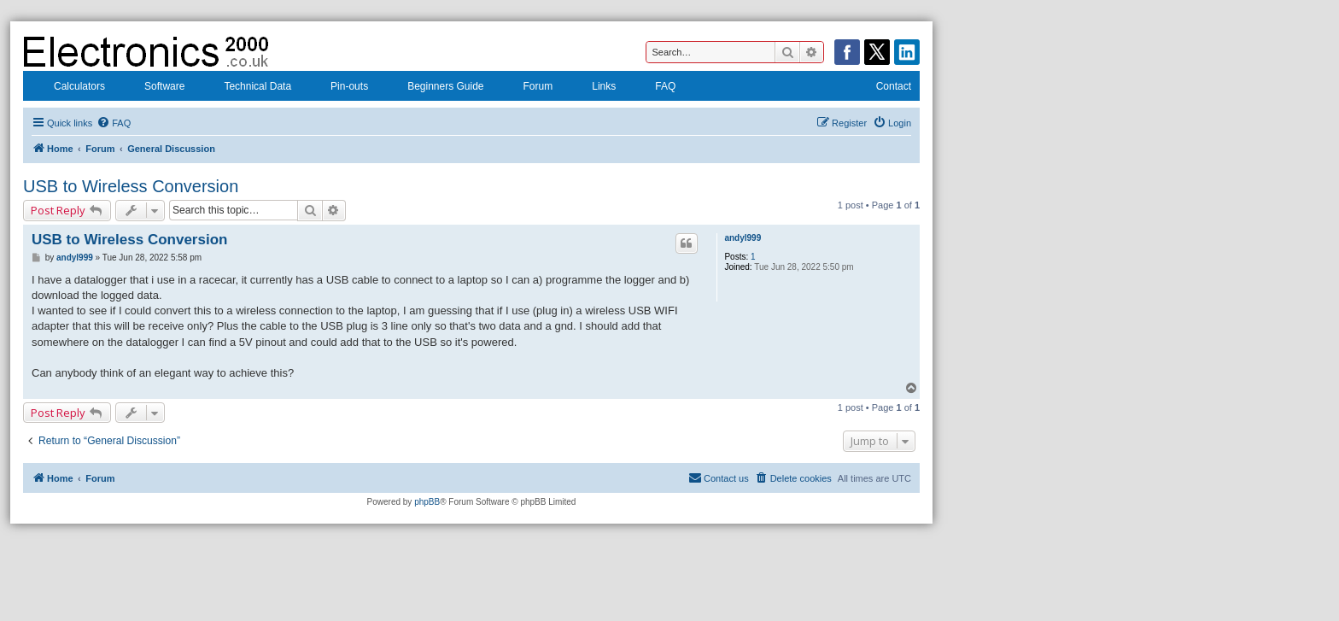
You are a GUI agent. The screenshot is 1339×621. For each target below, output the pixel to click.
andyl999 (742, 238)
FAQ (654, 88)
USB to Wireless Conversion (130, 186)
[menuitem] (113, 123)
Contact (882, 88)
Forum (527, 88)
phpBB (427, 502)
